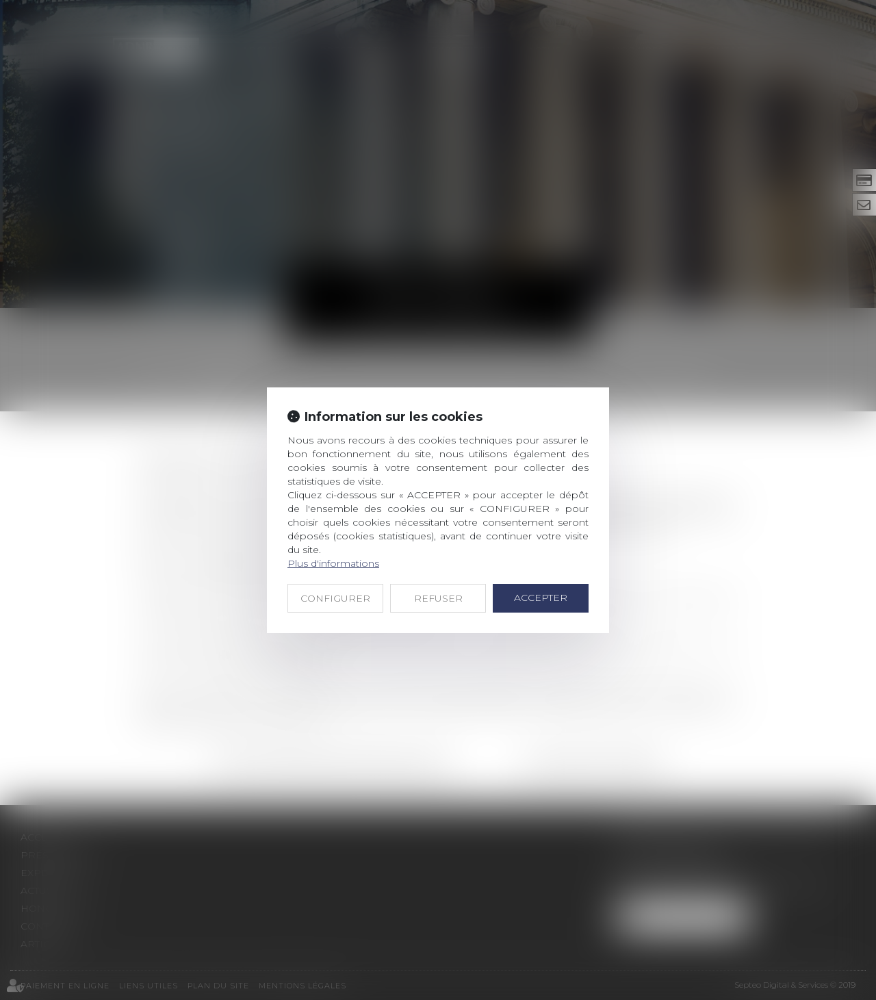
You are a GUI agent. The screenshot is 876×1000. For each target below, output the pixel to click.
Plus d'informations (333, 563)
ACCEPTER (540, 597)
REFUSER (438, 598)
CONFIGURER (335, 598)
